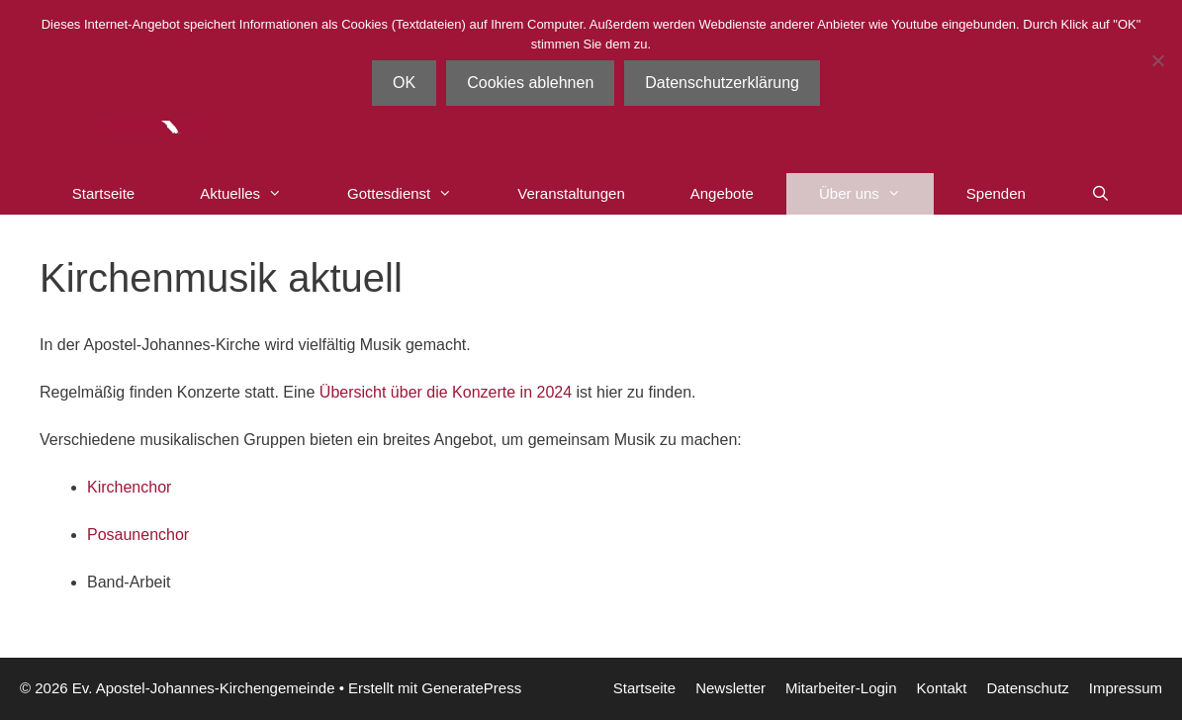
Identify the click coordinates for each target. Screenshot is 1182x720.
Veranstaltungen (570, 193)
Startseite (103, 193)
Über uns (876, 194)
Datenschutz (1027, 687)
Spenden (996, 193)
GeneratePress (471, 687)
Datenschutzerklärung (722, 82)
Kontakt (942, 687)
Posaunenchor (138, 534)
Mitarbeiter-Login (841, 687)
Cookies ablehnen (530, 82)
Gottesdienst (416, 194)
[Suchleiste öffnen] (1100, 194)
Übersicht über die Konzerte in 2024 (445, 392)
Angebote (722, 193)
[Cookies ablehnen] (1157, 60)
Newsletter (730, 687)
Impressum (1125, 687)
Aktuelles (257, 194)
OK (404, 82)
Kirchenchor (129, 487)
